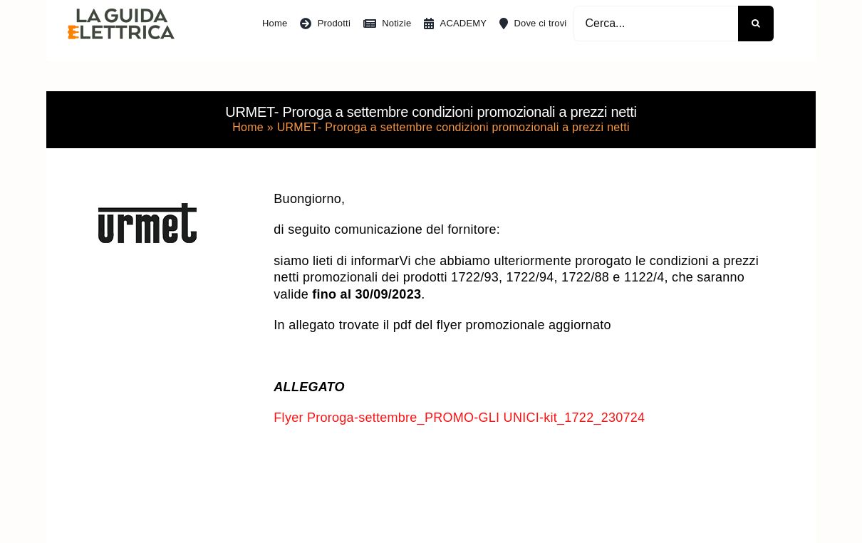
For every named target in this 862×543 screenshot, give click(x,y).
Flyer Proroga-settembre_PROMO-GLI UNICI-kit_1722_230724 (459, 417)
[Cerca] (756, 23)
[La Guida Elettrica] (121, 15)
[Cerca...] (655, 23)
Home (248, 127)
